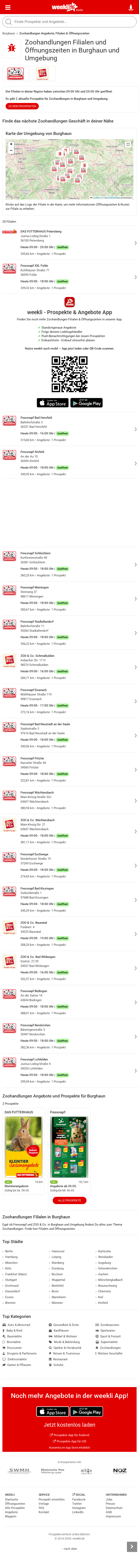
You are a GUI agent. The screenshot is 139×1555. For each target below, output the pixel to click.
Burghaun (8, 33)
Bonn (54, 1291)
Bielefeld (56, 1286)
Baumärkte (12, 1336)
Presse (110, 1504)
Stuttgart (9, 1280)
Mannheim (57, 1297)
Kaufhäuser (59, 1330)
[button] (128, 145)
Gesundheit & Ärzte (64, 1325)
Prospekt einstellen (52, 1499)
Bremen (8, 1303)
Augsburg (103, 1263)
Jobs (109, 1499)
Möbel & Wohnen (63, 1336)
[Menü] (8, 7)
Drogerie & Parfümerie (19, 1353)
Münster (56, 1303)
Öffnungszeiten (15, 1504)
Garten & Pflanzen (16, 1365)
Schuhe (56, 1365)
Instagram (79, 1508)
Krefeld (102, 1303)
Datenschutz (114, 1508)
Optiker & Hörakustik (65, 1348)
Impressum (113, 1516)
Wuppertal (57, 1280)
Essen (7, 1297)
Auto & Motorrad (16, 1325)
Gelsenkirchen (106, 1268)
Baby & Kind (12, 1330)
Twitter (77, 1504)
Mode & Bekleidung (64, 1342)
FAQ (41, 1508)
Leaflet (95, 197)
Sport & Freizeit (108, 1336)
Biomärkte (11, 1342)
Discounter (12, 1348)
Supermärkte (107, 1342)
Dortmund (10, 1286)
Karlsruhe (103, 1251)
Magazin (10, 1516)
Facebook (78, 1499)
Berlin (79, 10)
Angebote (11, 1512)
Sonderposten (107, 1325)
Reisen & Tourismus (64, 1353)
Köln (6, 1268)
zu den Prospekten (22, 106)
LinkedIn (77, 1512)
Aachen (102, 1274)
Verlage (44, 1504)
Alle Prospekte (69, 1200)
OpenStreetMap (112, 197)
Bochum (56, 1274)
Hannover (57, 1251)
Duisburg (56, 1268)
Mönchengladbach (109, 1280)
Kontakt (44, 1512)
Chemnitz (103, 1291)
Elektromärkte (14, 1359)
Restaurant (58, 1359)
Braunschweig (106, 1286)
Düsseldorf (11, 1291)
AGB (109, 1512)
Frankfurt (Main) (14, 1274)
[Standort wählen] (131, 7)
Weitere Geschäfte (109, 1353)
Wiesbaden (104, 1257)
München (10, 1263)
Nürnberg (56, 1263)
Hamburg (10, 1257)
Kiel (99, 1297)
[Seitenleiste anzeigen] (132, 1547)
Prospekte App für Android (69, 1435)
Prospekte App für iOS (69, 1441)
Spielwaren (105, 1330)
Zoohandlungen (108, 1348)
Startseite (11, 1499)
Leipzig (55, 1257)
